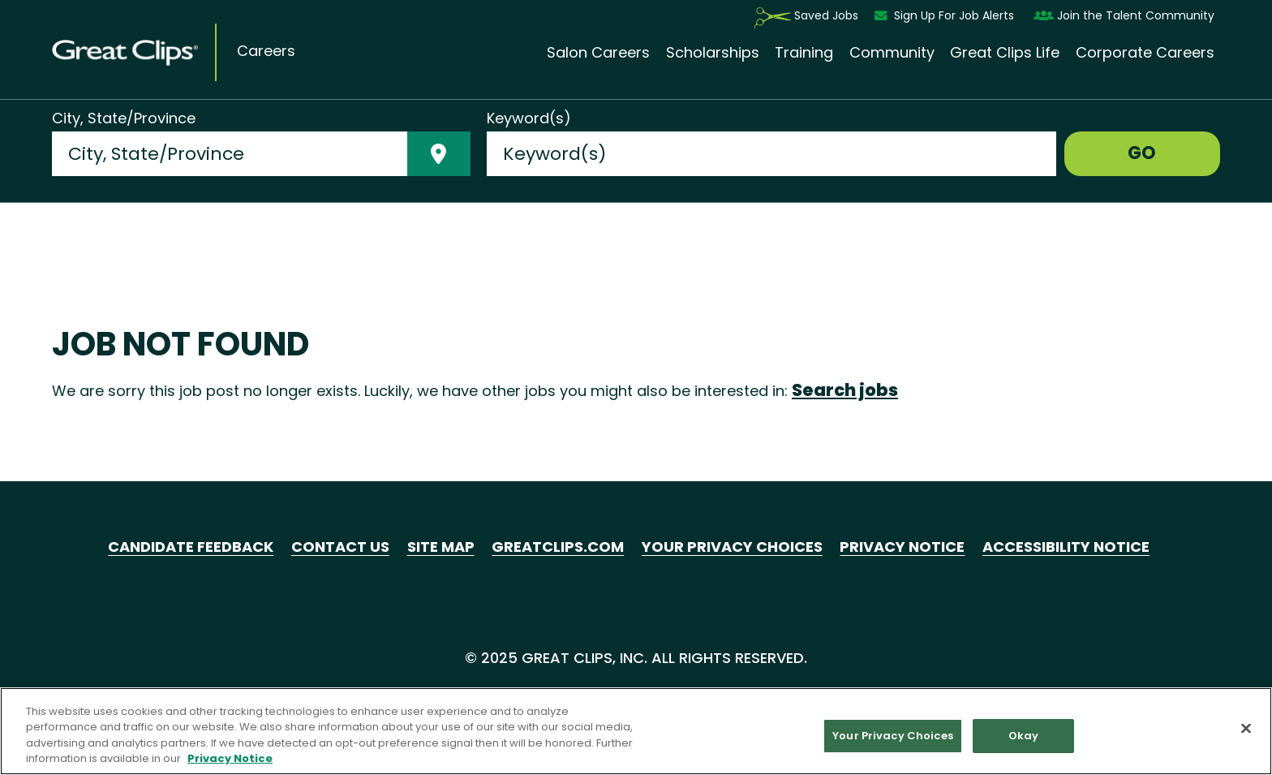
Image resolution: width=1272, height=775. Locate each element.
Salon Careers (598, 53)
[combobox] (229, 153)
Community (892, 53)
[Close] (1246, 728)
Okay (1023, 735)
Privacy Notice (902, 547)
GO (1142, 153)
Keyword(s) (529, 118)
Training (804, 53)
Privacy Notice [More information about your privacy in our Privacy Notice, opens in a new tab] (230, 758)
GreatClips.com (558, 547)
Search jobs (845, 390)
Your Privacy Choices (732, 547)
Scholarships (712, 53)
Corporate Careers (1145, 53)
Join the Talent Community (1124, 16)
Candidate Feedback (190, 547)
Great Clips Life (1004, 53)
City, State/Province (124, 118)
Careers (266, 51)
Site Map (441, 547)
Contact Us (340, 547)
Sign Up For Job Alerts (946, 16)
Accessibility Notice (1066, 547)
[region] (636, 731)
